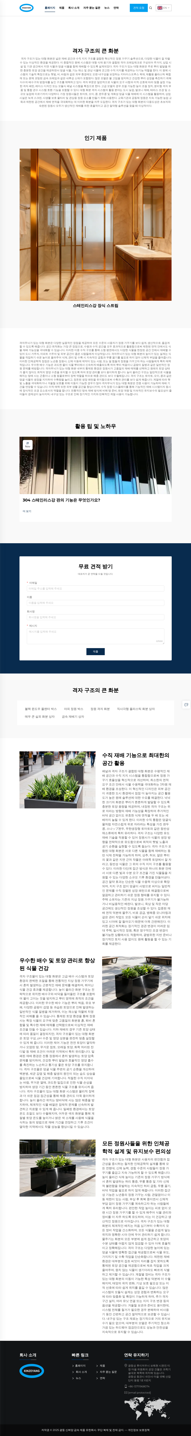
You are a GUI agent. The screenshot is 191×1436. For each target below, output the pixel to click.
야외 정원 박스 (73, 709)
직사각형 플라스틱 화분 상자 (136, 709)
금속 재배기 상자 (73, 716)
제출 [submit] (95, 651)
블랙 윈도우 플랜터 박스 (41, 709)
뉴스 (106, 7)
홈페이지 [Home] (80, 1366)
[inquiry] (186, 705)
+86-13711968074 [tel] (139, 1386)
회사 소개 (73, 7)
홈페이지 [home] (50, 7)
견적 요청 (138, 7)
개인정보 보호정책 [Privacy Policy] (139, 1430)
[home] (26, 7)
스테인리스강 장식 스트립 (95, 305)
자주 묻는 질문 (91, 7)
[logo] (43, 1371)
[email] (139, 1392)
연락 (116, 7)
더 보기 (27, 511)
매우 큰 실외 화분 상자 (40, 716)
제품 (61, 7)
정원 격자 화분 (100, 709)
